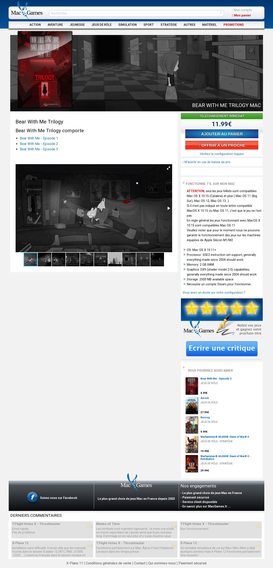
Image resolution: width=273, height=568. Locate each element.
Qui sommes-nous (162, 563)
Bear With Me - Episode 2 (39, 144)
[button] (168, 168)
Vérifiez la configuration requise (222, 154)
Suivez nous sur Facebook (51, 498)
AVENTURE (55, 24)
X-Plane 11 (74, 563)
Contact (139, 563)
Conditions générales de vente (108, 563)
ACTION (35, 24)
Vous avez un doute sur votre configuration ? (214, 292)
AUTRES (189, 24)
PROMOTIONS (234, 24)
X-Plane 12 (20, 543)
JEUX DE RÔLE (101, 24)
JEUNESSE (77, 24)
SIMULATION (127, 24)
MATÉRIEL (209, 24)
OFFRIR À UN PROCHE (222, 145)
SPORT (149, 24)
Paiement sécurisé (193, 563)
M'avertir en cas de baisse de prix (206, 162)
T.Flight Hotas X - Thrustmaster (36, 524)
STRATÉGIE (169, 24)
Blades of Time (108, 524)
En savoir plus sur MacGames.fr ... (206, 506)
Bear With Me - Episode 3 (39, 149)
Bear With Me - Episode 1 (39, 138)
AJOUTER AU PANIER (222, 134)
